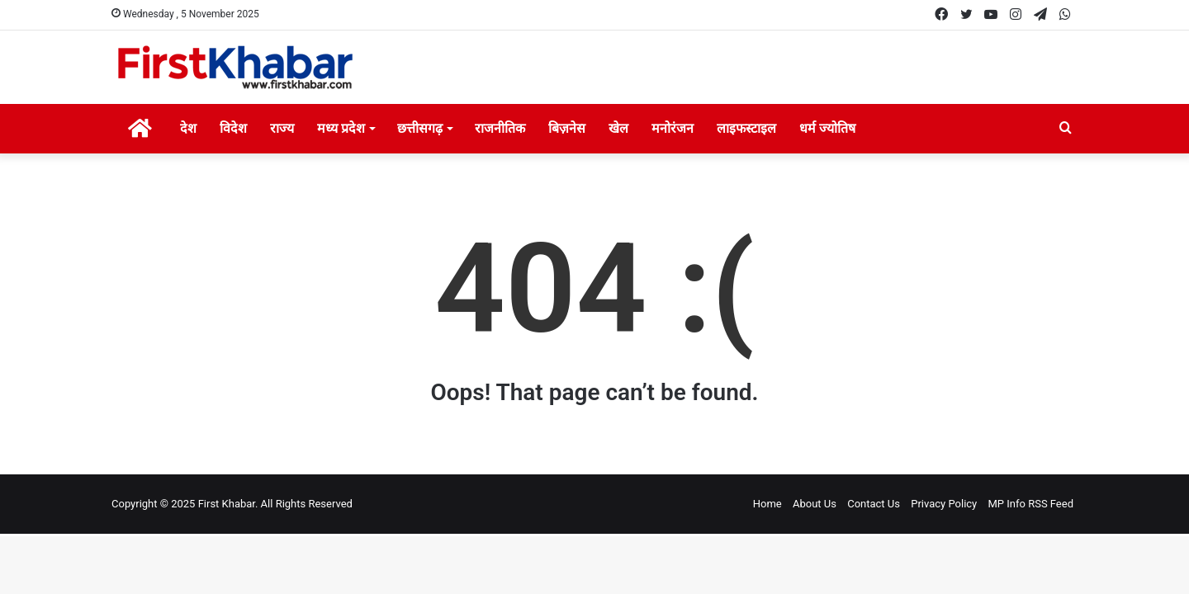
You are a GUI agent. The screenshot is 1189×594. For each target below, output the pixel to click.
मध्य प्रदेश (341, 128)
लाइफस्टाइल (746, 128)
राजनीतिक (500, 128)
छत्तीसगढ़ (420, 128)
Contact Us (873, 503)
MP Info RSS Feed (1031, 503)
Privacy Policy (944, 503)
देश (188, 128)
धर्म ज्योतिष (827, 128)
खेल (618, 128)
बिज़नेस (566, 128)
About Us (814, 503)
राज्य (282, 128)
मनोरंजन (672, 128)
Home (767, 503)
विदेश (233, 128)
